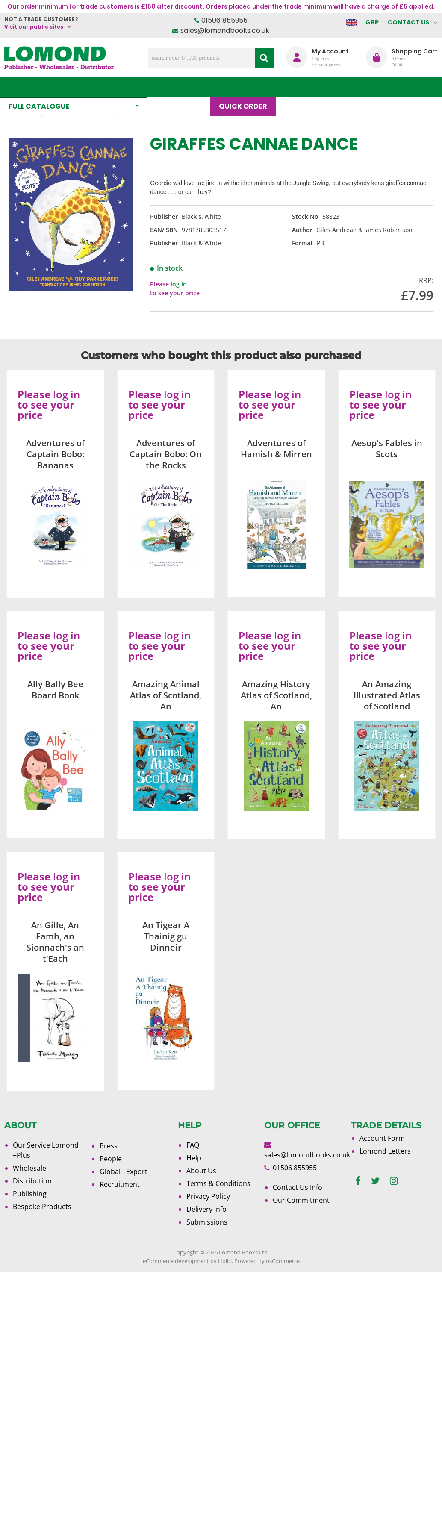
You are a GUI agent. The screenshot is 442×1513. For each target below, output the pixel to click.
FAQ (192, 1145)
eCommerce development (176, 1261)
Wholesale (29, 1168)
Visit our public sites (33, 26)
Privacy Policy (208, 1196)
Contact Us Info (297, 1187)
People (111, 1158)
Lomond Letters (385, 1151)
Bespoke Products (42, 1206)
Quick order (247, 87)
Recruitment (120, 1184)
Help (193, 1158)
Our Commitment (301, 1200)
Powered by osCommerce (267, 1261)
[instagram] (394, 1181)
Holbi (225, 1261)
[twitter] (375, 1181)
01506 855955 (224, 20)
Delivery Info (206, 1209)
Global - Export (123, 1171)
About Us (343, 87)
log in (179, 284)
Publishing (30, 1193)
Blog (298, 87)
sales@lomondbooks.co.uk (224, 30)
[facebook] (358, 1181)
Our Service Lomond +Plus (46, 1150)
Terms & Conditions (218, 1183)
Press (109, 1146)
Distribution (32, 1181)
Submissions (206, 1222)
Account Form (382, 1138)
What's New (183, 87)
